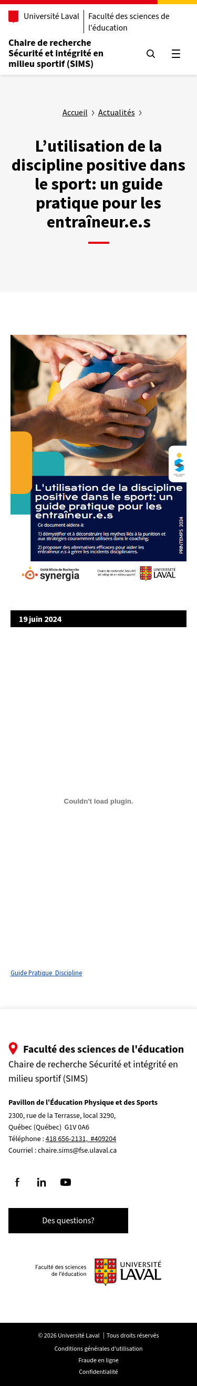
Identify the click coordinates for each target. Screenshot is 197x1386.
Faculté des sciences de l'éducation (129, 22)
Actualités (116, 112)
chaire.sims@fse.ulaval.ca (77, 1150)
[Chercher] (150, 53)
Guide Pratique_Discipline (46, 972)
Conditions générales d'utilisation (99, 1348)
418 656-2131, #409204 (81, 1139)
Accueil (75, 112)
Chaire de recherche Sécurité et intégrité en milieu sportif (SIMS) (55, 53)
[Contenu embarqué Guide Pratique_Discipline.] (98, 801)
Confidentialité (98, 1372)
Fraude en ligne (98, 1360)
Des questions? (68, 1220)
